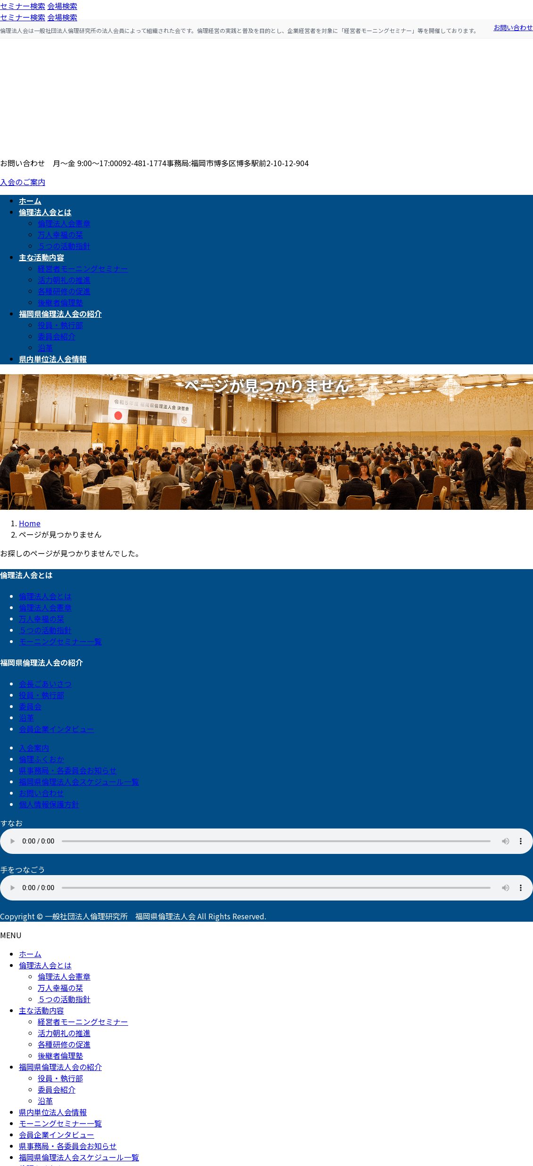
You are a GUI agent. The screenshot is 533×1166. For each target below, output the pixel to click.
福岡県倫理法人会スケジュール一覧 (79, 781)
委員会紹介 (56, 336)
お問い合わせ (513, 27)
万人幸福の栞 (60, 234)
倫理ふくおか (41, 758)
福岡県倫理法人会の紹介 (60, 1066)
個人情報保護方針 (49, 804)
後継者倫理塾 (60, 302)
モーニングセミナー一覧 (60, 641)
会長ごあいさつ (45, 683)
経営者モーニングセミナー (83, 268)
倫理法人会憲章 (64, 223)
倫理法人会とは (45, 596)
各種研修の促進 (64, 291)
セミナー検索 (22, 5)
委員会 (30, 706)
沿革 (45, 347)
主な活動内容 (41, 1010)
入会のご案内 (22, 181)
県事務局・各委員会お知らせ (68, 770)
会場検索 (62, 5)
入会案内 (34, 747)
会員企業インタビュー (56, 728)
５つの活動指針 (64, 245)
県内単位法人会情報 (53, 1112)
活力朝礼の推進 (64, 279)
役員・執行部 (60, 324)
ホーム (30, 953)
